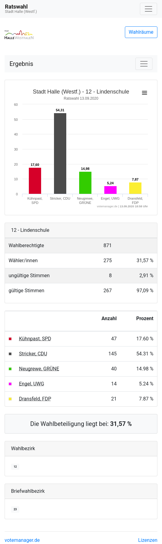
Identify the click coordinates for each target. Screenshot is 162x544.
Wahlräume (141, 32)
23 (15, 509)
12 (15, 466)
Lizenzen (147, 540)
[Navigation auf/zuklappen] (148, 9)
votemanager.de (22, 540)
